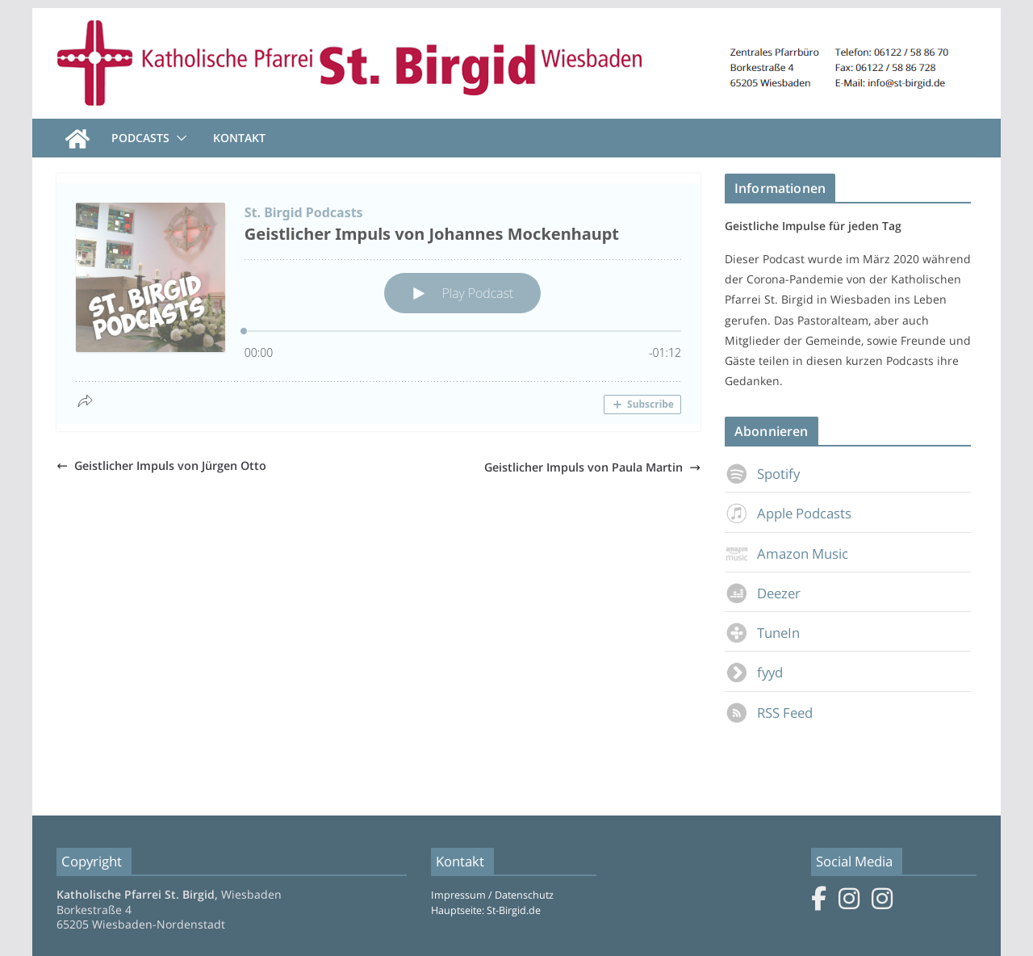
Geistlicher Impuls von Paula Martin (592, 467)
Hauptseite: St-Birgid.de (486, 910)
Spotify (762, 473)
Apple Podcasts (788, 513)
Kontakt (239, 137)
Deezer (763, 593)
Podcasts (140, 137)
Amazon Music (786, 553)
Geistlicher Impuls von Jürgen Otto (161, 465)
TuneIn (762, 632)
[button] (178, 138)
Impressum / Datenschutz (492, 895)
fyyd (754, 672)
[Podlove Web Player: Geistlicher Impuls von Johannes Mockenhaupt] (378, 303)
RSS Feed (769, 712)
